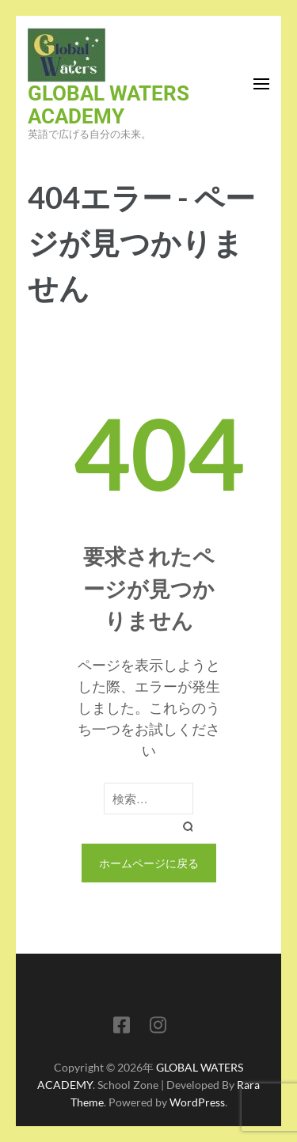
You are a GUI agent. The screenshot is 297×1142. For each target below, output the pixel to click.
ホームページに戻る (149, 863)
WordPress (197, 1102)
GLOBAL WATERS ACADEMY (108, 105)
